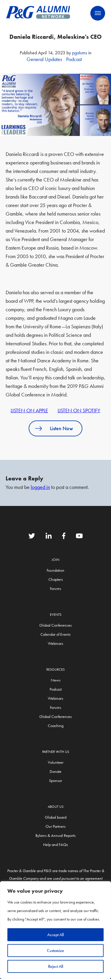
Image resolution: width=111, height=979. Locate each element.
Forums (55, 588)
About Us (55, 806)
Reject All (55, 966)
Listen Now (61, 428)
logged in (40, 487)
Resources (55, 669)
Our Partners (55, 826)
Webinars (55, 643)
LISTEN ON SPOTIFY (79, 410)
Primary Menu (97, 13)
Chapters (55, 579)
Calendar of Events (55, 634)
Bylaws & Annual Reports (55, 835)
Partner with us (55, 751)
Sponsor (55, 780)
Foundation (55, 570)
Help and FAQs (55, 844)
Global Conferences (55, 625)
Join (55, 559)
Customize (55, 950)
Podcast (74, 59)
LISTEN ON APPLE (29, 410)
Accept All (55, 934)
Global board (55, 817)
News (56, 680)
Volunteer (55, 762)
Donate (55, 771)
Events (55, 614)
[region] (55, 930)
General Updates (44, 59)
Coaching (55, 725)
